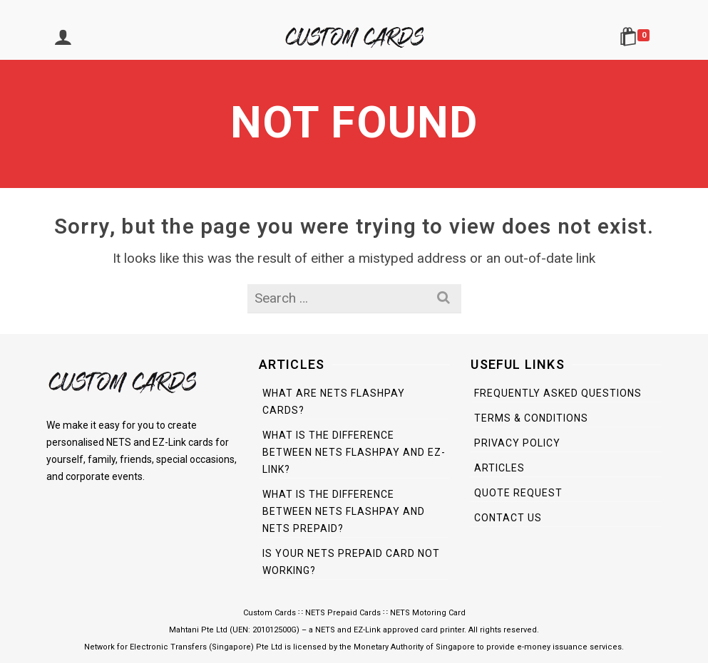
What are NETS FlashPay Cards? (333, 401)
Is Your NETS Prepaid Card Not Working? (351, 562)
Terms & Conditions (531, 418)
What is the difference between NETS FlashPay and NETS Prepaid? (343, 511)
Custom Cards (269, 612)
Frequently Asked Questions (558, 393)
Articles (499, 468)
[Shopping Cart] (637, 38)
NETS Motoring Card (428, 612)
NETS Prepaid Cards (343, 612)
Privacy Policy (517, 443)
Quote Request (518, 492)
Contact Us (508, 517)
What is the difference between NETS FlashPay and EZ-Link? (354, 452)
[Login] (62, 38)
